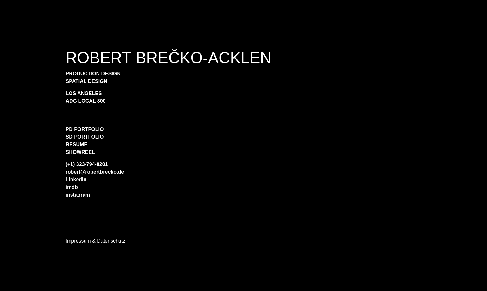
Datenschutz (111, 241)
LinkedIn (76, 179)
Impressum (78, 241)
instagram (78, 194)
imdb (72, 187)
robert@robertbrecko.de (95, 172)
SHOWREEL (80, 152)
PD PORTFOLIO (85, 129)
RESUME (76, 144)
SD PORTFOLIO (85, 137)
